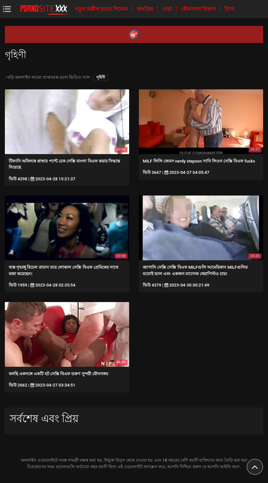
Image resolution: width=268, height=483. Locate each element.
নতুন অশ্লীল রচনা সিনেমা (102, 9)
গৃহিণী (100, 77)
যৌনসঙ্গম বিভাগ (199, 9)
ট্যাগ (229, 9)
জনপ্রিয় (145, 9)
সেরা (167, 9)
